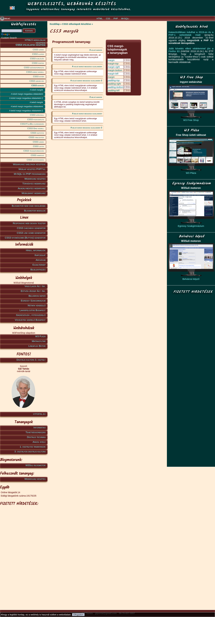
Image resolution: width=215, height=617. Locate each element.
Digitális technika (36, 437)
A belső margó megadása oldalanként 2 (26, 111)
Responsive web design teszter (29, 223)
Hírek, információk (36, 250)
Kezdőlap (55, 24)
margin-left (113, 73)
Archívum (41, 260)
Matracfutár (39, 341)
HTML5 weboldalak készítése (35, 41)
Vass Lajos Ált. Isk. (35, 286)
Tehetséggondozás (35, 432)
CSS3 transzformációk (33, 151)
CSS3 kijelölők (37, 58)
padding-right (114, 83)
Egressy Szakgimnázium (33, 300)
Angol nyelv (39, 441)
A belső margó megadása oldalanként (27, 106)
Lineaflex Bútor (37, 346)
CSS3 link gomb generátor (31, 232)
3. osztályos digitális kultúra (30, 451)
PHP (116, 18)
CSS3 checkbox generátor (31, 228)
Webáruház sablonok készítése (29, 164)
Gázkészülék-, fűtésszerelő (31, 315)
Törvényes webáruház (34, 183)
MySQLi (125, 18)
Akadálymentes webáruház (32, 188)
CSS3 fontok (38, 63)
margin (111, 60)
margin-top (113, 63)
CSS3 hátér (38, 76)
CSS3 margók (37, 85)
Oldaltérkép (39, 264)
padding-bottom (115, 87)
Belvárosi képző (37, 295)
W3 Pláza (40, 336)
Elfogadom (78, 614)
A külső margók (36, 90)
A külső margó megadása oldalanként (27, 94)
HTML (100, 18)
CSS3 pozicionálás (35, 119)
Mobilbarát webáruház (34, 193)
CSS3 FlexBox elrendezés (32, 124)
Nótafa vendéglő (37, 305)
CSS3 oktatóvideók (35, 160)
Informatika (40, 427)
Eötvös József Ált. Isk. (33, 291)
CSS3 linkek (38, 142)
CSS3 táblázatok (36, 137)
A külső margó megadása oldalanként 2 (26, 98)
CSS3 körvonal (37, 115)
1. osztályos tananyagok (33, 446)
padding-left (113, 90)
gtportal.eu (39, 413)
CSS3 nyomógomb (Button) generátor (25, 237)
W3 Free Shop (191, 120)
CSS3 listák (38, 146)
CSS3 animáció (37, 155)
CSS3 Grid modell (35, 128)
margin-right (114, 67)
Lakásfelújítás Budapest (33, 310)
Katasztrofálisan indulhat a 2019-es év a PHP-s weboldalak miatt (191, 33)
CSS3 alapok (38, 54)
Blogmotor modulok (35, 210)
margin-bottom (115, 70)
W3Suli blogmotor (35, 465)
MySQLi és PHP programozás (30, 174)
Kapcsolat (40, 255)
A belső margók (36, 102)
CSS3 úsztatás (37, 133)
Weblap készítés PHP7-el (32, 169)
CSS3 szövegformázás (34, 67)
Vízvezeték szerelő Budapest (30, 319)
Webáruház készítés (35, 178)
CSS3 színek (38, 49)
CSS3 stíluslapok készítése (31, 44)
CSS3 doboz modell (35, 72)
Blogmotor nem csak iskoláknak (29, 205)
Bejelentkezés (38, 269)
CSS (108, 18)
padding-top (114, 80)
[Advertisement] (23, 555)
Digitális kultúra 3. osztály (31, 359)
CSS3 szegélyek (37, 81)
